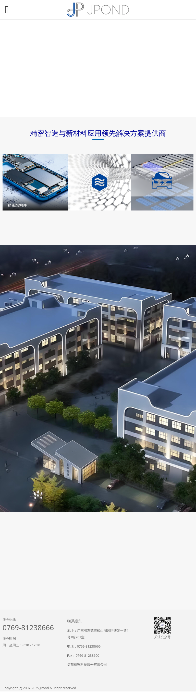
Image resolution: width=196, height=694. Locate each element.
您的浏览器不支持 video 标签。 (98, 68)
